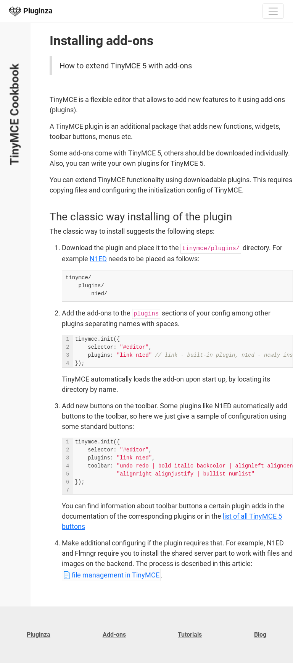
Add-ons (114, 634)
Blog (260, 634)
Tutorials (190, 634)
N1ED (98, 259)
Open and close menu (10, 42)
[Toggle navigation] (273, 11)
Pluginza (38, 634)
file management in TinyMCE (115, 575)
